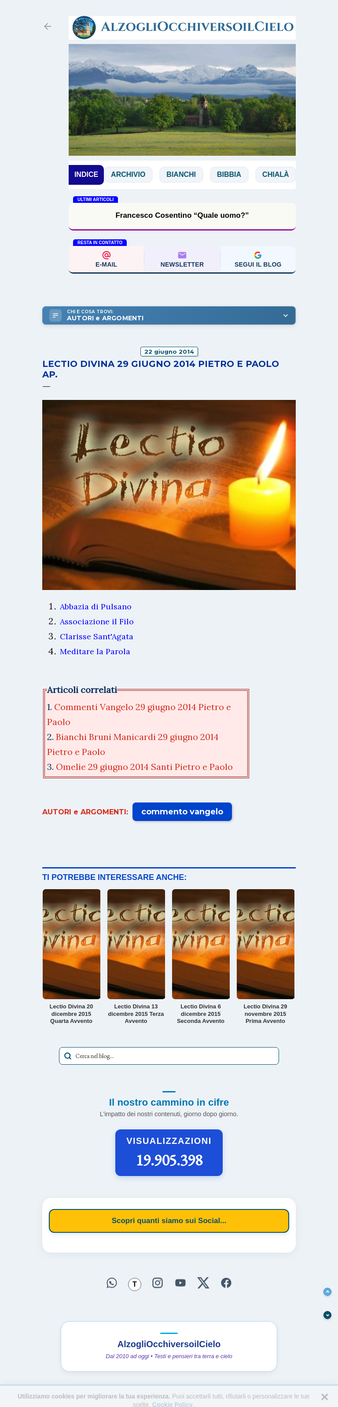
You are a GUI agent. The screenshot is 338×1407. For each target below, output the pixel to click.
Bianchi (189, 174)
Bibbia (237, 174)
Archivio (136, 174)
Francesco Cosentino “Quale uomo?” (182, 215)
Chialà (284, 174)
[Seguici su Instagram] (157, 1283)
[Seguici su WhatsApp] (112, 1283)
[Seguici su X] (203, 1283)
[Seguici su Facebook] (226, 1283)
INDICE (86, 174)
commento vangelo (182, 812)
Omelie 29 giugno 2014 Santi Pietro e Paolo (145, 766)
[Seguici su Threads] (134, 1285)
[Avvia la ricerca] (68, 1056)
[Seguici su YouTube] (180, 1283)
